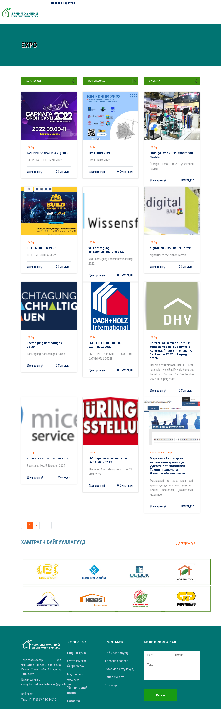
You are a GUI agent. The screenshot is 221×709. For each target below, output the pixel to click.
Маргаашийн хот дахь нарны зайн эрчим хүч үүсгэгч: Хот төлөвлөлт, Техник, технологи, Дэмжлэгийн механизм (171, 450)
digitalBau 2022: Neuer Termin (166, 243)
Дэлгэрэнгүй (35, 171)
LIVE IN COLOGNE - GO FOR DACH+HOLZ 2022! (108, 338)
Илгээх (160, 675)
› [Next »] (48, 505)
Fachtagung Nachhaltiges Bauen (44, 336)
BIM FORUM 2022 (97, 152)
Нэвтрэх (56, 3)
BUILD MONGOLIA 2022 (38, 243)
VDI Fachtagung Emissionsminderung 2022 (108, 244)
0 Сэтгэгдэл (63, 171)
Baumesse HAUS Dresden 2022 (43, 445)
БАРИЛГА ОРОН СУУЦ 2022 (43, 152)
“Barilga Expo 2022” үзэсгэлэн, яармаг (172, 152)
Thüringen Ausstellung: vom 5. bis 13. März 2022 (108, 447)
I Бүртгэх (69, 3)
